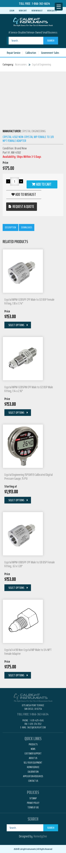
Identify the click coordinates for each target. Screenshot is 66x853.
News (33, 749)
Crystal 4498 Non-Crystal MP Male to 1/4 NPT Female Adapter (28, 651)
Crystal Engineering (41, 64)
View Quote (52, 10)
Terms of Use (33, 807)
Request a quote (23, 206)
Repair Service (13, 52)
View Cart (23, 10)
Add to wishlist (25, 194)
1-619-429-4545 (36, 720)
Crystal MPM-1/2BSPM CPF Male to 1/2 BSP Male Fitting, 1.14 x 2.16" (28, 389)
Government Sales (50, 52)
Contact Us (33, 781)
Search (50, 40)
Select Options (16, 325)
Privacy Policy (33, 803)
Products (33, 744)
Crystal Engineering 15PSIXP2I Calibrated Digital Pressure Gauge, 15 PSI (28, 476)
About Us (33, 758)
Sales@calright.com (36, 727)
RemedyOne (40, 836)
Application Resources (33, 776)
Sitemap (33, 798)
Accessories (21, 64)
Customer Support (33, 753)
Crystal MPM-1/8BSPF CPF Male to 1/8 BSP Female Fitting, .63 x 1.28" (29, 564)
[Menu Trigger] (59, 7)
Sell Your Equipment (33, 763)
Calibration (31, 52)
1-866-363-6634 (41, 3)
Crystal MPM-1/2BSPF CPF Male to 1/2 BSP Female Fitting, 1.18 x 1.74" (29, 301)
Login (12, 10)
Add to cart (43, 184)
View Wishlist (37, 10)
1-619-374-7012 (35, 724)
